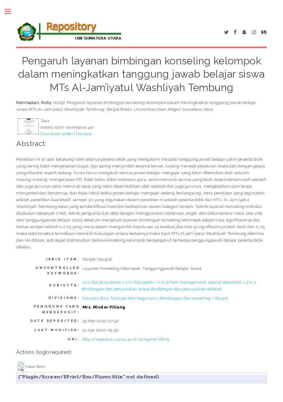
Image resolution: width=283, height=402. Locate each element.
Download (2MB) (56, 133)
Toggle (11, 11)
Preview (84, 133)
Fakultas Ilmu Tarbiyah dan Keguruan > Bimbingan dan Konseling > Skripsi (155, 298)
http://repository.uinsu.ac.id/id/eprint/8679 (126, 339)
